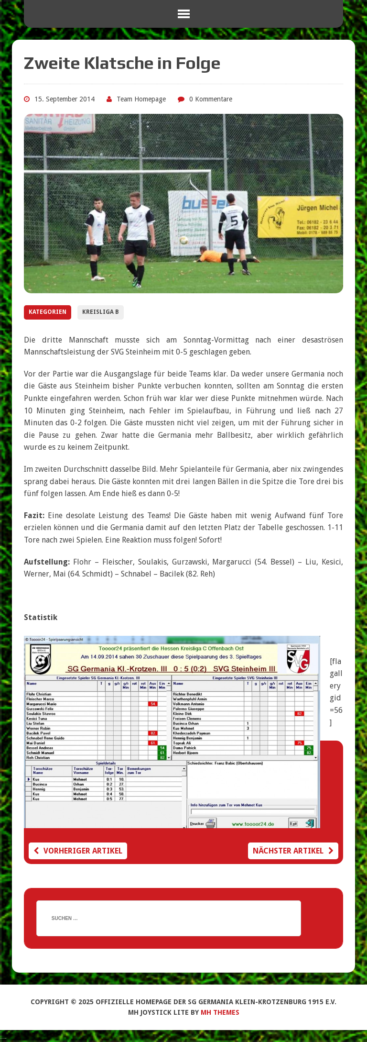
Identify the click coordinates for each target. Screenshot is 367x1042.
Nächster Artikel (293, 850)
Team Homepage (141, 99)
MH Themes (220, 1012)
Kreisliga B (100, 312)
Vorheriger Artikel (77, 850)
